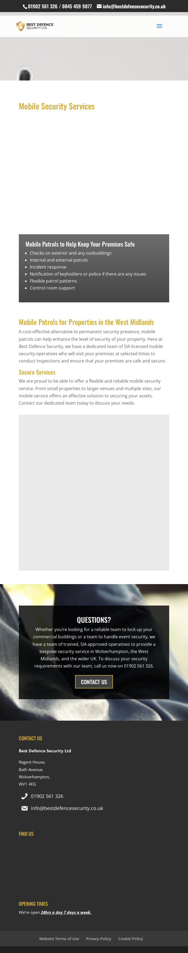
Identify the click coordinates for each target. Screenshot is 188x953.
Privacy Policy (98, 938)
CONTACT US (94, 682)
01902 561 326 (47, 796)
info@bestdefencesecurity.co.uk (67, 808)
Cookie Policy (130, 938)
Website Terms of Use (59, 938)
